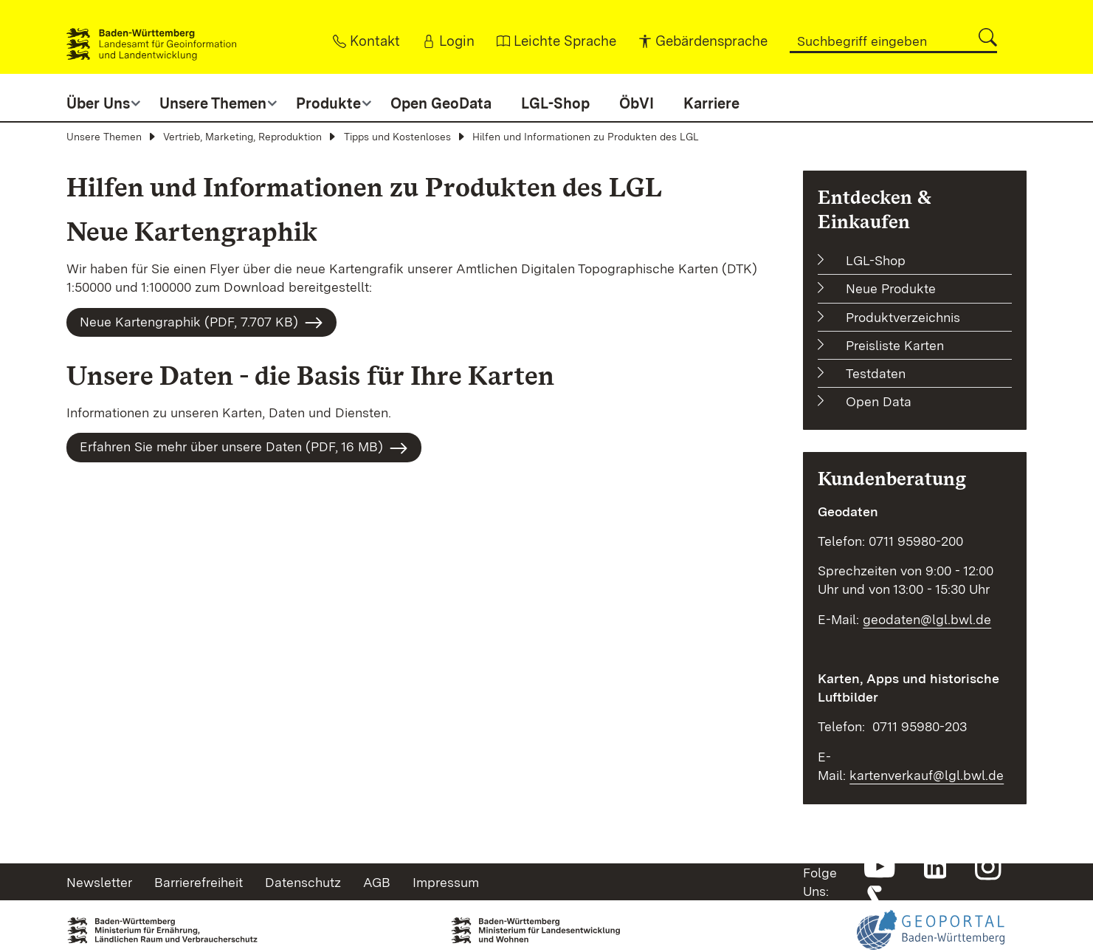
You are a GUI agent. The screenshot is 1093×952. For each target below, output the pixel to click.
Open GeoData (441, 103)
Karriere (711, 103)
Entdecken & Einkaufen (874, 209)
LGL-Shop (555, 103)
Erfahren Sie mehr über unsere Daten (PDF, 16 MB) (244, 448)
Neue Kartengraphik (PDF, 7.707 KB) (201, 322)
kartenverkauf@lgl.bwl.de (926, 775)
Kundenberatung (892, 478)
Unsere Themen (104, 137)
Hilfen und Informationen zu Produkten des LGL (585, 137)
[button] (988, 37)
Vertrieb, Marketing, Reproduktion (242, 137)
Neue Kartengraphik (191, 231)
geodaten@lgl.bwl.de (927, 619)
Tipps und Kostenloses (397, 137)
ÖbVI (636, 103)
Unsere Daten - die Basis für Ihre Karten (310, 375)
